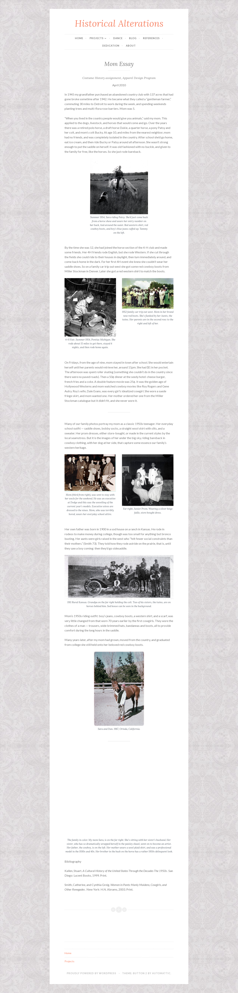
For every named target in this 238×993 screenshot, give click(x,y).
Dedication (110, 45)
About (131, 45)
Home (79, 38)
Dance (118, 38)
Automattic (161, 973)
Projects (97, 38)
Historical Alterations (119, 23)
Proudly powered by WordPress (91, 973)
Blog (132, 38)
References (151, 38)
